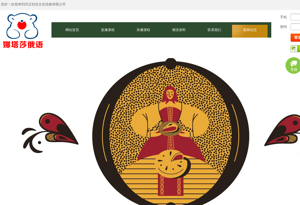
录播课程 (143, 30)
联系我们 (214, 30)
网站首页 (72, 30)
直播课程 (108, 30)
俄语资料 (179, 30)
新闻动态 (250, 30)
